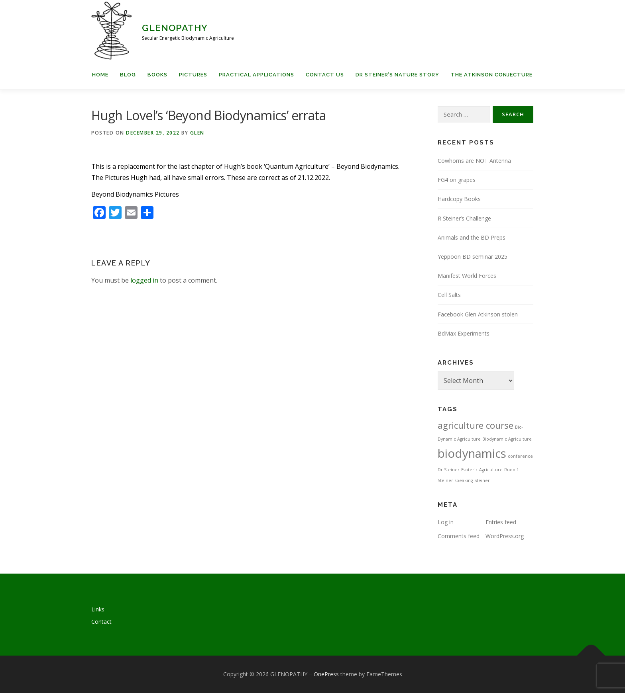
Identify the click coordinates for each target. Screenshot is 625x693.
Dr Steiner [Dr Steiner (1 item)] (449, 469)
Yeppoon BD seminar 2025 (472, 256)
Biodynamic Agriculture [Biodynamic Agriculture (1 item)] (507, 439)
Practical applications (256, 75)
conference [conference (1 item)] (520, 456)
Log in (446, 522)
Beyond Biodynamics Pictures (135, 194)
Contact (101, 621)
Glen (197, 132)
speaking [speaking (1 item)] (464, 480)
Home (100, 75)
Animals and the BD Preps (471, 237)
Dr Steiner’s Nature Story (397, 75)
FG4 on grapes (457, 179)
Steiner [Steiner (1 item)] (482, 480)
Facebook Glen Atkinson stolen (478, 314)
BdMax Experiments (463, 333)
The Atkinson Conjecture (492, 75)
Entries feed (500, 522)
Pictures (193, 75)
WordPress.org (504, 536)
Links (97, 609)
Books (157, 75)
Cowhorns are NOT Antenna (474, 160)
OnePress (326, 674)
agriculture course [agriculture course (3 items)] (475, 425)
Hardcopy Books (459, 199)
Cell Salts (449, 295)
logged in (144, 280)
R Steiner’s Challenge (464, 218)
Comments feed (459, 536)
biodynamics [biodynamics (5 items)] (472, 453)
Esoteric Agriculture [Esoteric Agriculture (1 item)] (482, 469)
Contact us (325, 75)
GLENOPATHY (175, 27)
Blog (128, 75)
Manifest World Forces (467, 275)
